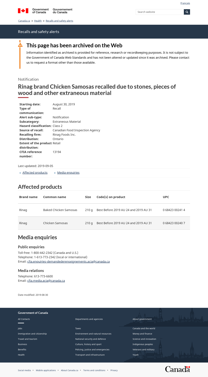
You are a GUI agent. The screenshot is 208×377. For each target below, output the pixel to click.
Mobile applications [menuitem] (46, 370)
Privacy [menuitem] (114, 370)
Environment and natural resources (93, 333)
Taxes (78, 328)
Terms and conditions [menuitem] (94, 370)
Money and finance (142, 333)
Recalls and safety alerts (59, 20)
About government (142, 319)
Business (22, 344)
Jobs (20, 328)
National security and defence (90, 339)
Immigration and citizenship (32, 333)
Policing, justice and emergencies (92, 349)
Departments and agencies (89, 319)
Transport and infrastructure (90, 354)
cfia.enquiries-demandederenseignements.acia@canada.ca (68, 261)
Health (38, 20)
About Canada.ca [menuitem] (69, 370)
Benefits (22, 349)
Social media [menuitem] (24, 370)
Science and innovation (144, 339)
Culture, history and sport (88, 344)
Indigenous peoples (143, 344)
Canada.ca (24, 20)
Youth (136, 354)
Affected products (35, 172)
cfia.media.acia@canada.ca (46, 281)
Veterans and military (143, 349)
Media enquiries (68, 172)
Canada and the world (144, 328)
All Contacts (24, 319)
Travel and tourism (27, 339)
